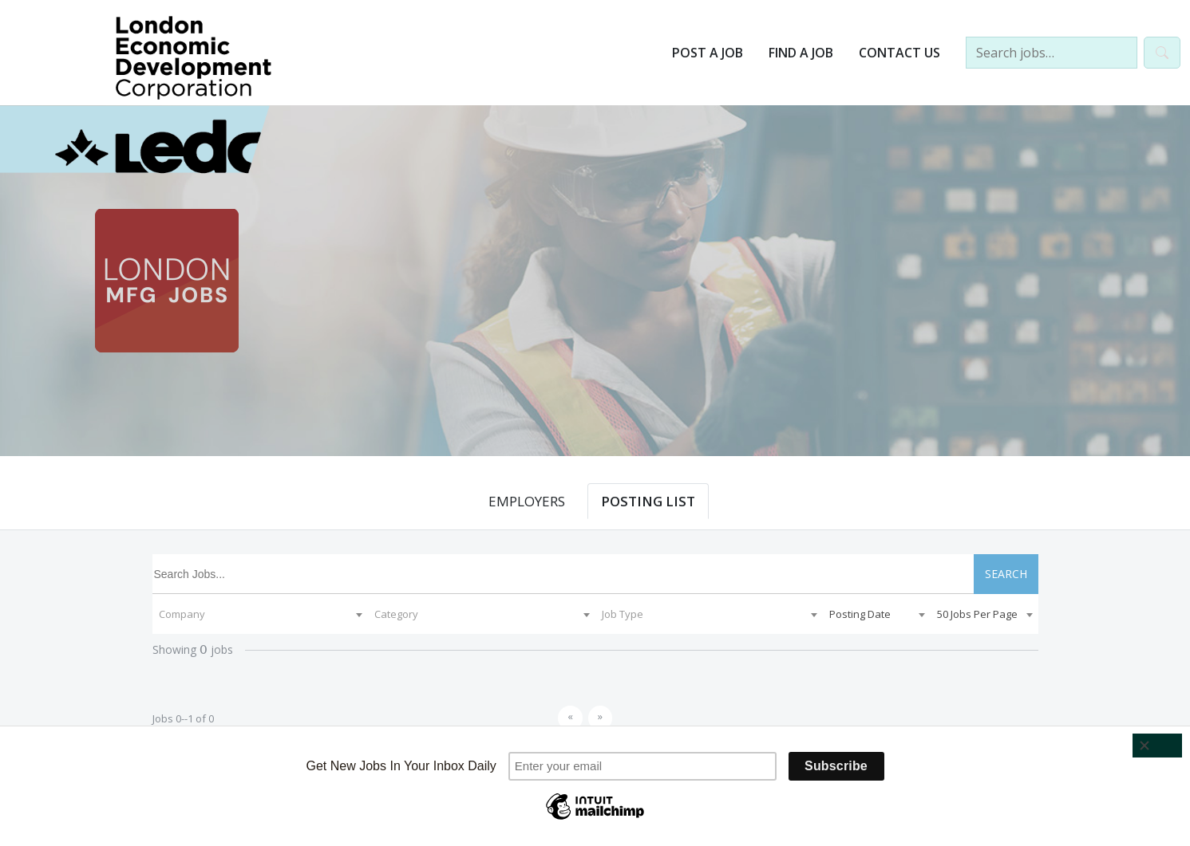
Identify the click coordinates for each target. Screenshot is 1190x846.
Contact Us (899, 52)
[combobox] (260, 614)
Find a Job (801, 52)
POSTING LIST (648, 501)
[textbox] (260, 614)
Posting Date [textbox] (860, 614)
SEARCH (1006, 573)
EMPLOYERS (526, 501)
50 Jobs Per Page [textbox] (977, 614)
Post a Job (707, 52)
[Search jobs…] (1051, 53)
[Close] (1157, 745)
